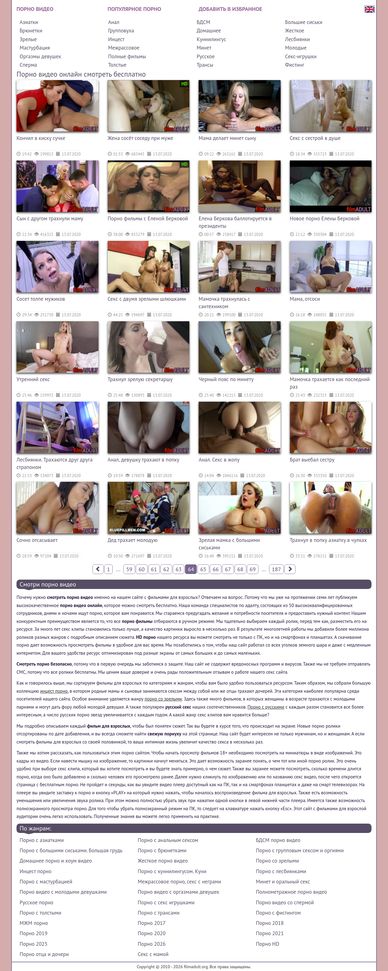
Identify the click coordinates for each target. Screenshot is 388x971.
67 (228, 569)
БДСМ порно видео (278, 840)
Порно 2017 (151, 923)
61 (154, 569)
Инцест (116, 39)
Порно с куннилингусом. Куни (172, 871)
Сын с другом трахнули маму (50, 218)
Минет (203, 47)
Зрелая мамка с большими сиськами (229, 544)
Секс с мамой (153, 954)
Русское (205, 56)
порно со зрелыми (163, 699)
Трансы (204, 64)
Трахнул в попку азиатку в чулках (328, 540)
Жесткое (294, 30)
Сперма (28, 64)
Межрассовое (124, 47)
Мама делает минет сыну (227, 138)
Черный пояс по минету (226, 379)
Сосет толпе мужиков (41, 298)
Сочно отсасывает (37, 540)
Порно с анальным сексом (168, 840)
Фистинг (294, 64)
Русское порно (36, 902)
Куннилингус (211, 39)
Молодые (296, 47)
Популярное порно (134, 8)
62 (166, 569)
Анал (113, 22)
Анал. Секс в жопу (219, 459)
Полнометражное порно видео (291, 891)
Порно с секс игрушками (166, 902)
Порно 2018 (270, 923)
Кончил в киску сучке (41, 138)
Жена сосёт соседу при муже (140, 138)
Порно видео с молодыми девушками (63, 891)
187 (276, 569)
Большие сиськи (304, 22)
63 (179, 569)
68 (240, 569)
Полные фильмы (127, 56)
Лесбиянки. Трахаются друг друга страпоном (54, 463)
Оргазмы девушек (40, 56)
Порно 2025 (33, 943)
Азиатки (29, 22)
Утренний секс (33, 379)
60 (142, 569)
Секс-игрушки (301, 56)
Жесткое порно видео (163, 860)
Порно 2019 (33, 933)
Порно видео (35, 8)
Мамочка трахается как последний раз (330, 383)
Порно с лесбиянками (281, 871)
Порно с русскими (266, 707)
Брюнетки (31, 30)
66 (216, 569)
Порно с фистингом (278, 912)
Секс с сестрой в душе (315, 138)
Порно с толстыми (40, 912)
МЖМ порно (34, 923)
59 (129, 569)
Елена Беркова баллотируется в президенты (235, 222)
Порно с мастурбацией (46, 881)
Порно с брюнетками (162, 850)
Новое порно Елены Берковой (325, 218)
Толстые (117, 64)
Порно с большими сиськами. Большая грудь (71, 850)
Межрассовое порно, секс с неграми (179, 881)
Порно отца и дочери (44, 954)
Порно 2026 (151, 943)
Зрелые (28, 39)
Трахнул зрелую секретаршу (140, 379)
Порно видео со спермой (285, 902)
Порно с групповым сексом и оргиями (300, 850)
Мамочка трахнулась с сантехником (224, 302)
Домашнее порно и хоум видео (56, 860)
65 (203, 569)
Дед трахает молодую (133, 540)
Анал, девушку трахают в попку (143, 459)
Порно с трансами (158, 912)
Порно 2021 (270, 933)
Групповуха (121, 30)
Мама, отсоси (305, 298)
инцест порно (54, 691)
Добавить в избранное (230, 8)
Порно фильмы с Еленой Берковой (148, 218)
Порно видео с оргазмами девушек (178, 891)
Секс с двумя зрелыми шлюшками (147, 298)
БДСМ (203, 22)
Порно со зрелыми (277, 860)
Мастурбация (35, 47)
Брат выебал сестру (312, 459)
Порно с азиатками (42, 840)
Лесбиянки (297, 39)
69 (253, 569)
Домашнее (208, 30)
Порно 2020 (151, 933)
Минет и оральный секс (283, 881)
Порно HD (267, 943)
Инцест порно (35, 871)
